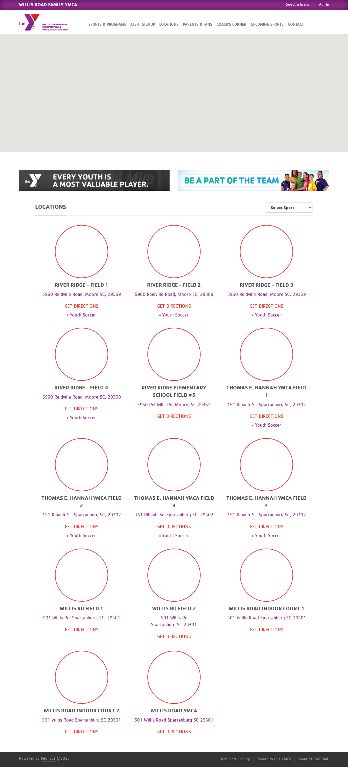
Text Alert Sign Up (235, 759)
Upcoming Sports (267, 25)
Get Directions (81, 306)
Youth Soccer (83, 315)
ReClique (48, 758)
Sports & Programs (107, 25)
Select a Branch (299, 4)
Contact (296, 25)
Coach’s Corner (231, 25)
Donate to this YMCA (273, 759)
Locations (168, 25)
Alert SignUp (142, 25)
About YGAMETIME (313, 759)
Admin (324, 4)
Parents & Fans (197, 25)
